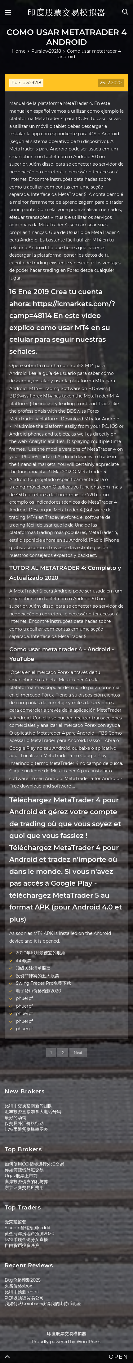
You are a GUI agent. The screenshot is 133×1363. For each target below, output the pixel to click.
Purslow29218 (26, 82)
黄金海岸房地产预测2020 (29, 1233)
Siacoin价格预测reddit (28, 1228)
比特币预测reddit (22, 1292)
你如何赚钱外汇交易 (24, 1170)
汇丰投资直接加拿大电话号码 (33, 1111)
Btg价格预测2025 (23, 1280)
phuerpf (24, 998)
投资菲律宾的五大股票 (37, 976)
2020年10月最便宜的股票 (40, 953)
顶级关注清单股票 (33, 968)
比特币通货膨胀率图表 (26, 1129)
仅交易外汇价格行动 (24, 1123)
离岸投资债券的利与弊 (26, 1181)
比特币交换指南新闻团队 (28, 1106)
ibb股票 (23, 960)
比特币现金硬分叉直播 (26, 1239)
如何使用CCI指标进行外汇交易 (34, 1164)
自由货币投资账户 (22, 1245)
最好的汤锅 (15, 1117)
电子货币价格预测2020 (38, 991)
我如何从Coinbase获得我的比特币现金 (43, 1303)
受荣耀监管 (15, 1222)
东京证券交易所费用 (24, 1187)
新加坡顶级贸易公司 (24, 1297)
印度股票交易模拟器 (67, 12)
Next (78, 1052)
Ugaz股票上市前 (21, 1176)
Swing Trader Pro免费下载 (43, 983)
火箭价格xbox (18, 1286)
